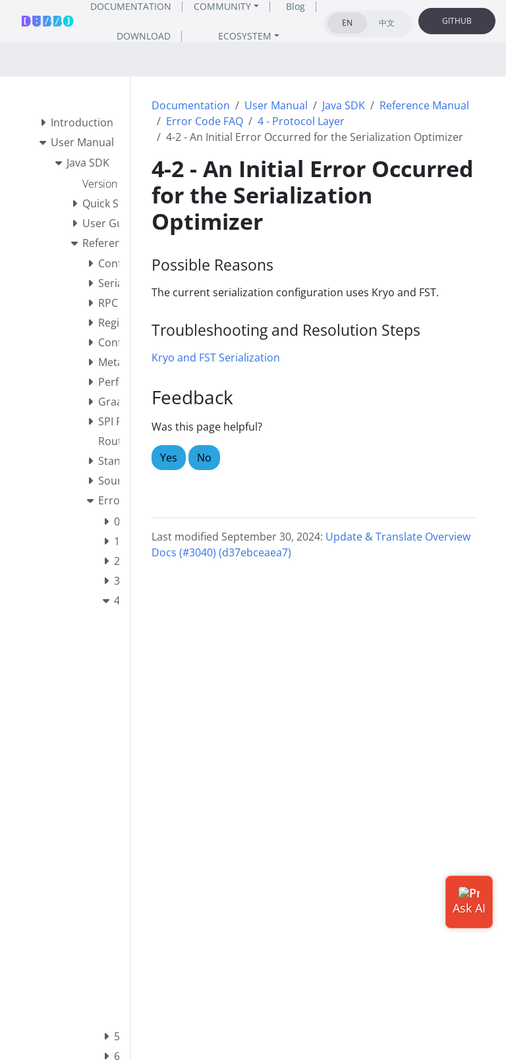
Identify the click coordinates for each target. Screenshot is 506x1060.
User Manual (276, 105)
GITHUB (457, 20)
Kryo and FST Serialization (216, 357)
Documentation (191, 105)
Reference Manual (424, 105)
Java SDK (343, 105)
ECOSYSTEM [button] (244, 36)
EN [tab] (347, 22)
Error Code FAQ (204, 121)
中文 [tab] (387, 22)
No (204, 457)
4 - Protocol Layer (301, 121)
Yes (168, 457)
